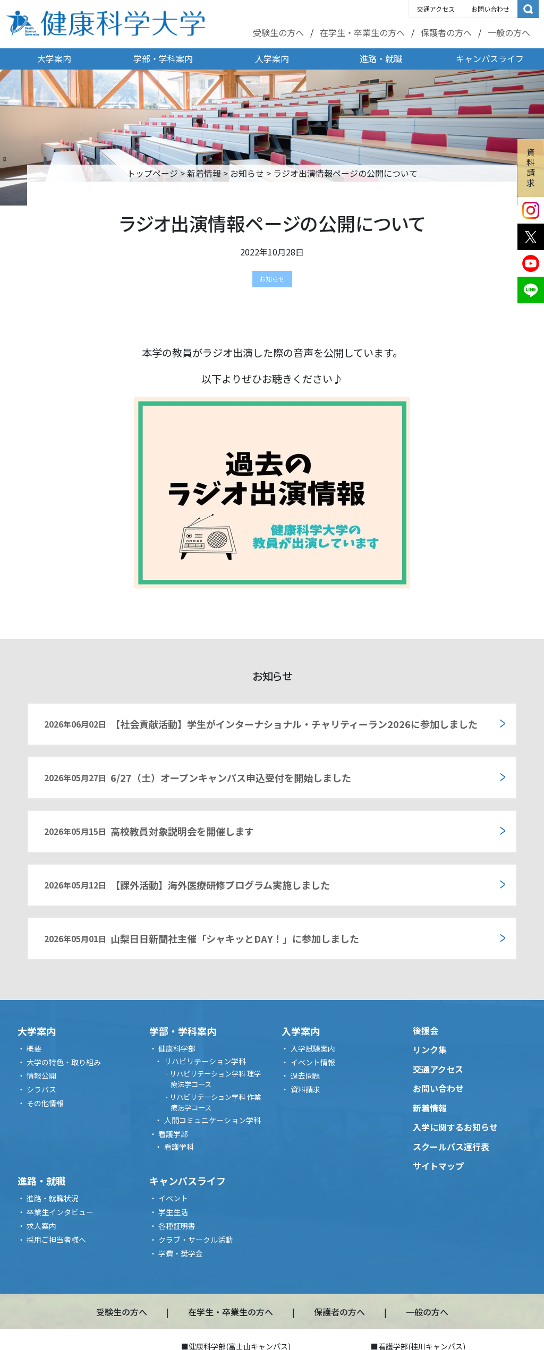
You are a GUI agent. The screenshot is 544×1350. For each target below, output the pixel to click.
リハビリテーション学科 (205, 1061)
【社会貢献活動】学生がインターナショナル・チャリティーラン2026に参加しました (261, 724)
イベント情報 (313, 1062)
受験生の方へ (278, 32)
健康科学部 (177, 1048)
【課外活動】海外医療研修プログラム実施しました (187, 885)
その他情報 (45, 1103)
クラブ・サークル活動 (195, 1239)
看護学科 (179, 1146)
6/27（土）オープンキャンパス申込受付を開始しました (197, 777)
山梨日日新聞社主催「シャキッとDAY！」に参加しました (201, 938)
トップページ (152, 173)
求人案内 (41, 1225)
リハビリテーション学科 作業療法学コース (215, 1102)
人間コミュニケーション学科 (212, 1120)
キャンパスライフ (490, 58)
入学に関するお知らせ (455, 1127)
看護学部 (173, 1134)
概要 (34, 1048)
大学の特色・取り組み (64, 1062)
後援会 (425, 1030)
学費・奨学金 (180, 1253)
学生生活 (173, 1212)
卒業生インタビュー (60, 1212)
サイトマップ (438, 1165)
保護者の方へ (446, 32)
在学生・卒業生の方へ (362, 32)
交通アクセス (436, 8)
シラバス (41, 1089)
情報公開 (41, 1075)
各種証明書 (177, 1225)
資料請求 (530, 167)
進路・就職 (381, 58)
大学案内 (54, 58)
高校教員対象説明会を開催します (149, 831)
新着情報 (204, 173)
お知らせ (247, 173)
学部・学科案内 (163, 58)
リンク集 (430, 1049)
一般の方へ (509, 32)
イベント (173, 1198)
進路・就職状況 (53, 1198)
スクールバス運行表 (451, 1146)
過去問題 (305, 1075)
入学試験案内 (313, 1048)
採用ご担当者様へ (56, 1239)
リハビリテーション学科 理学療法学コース (215, 1079)
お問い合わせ (490, 8)
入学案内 (272, 58)
